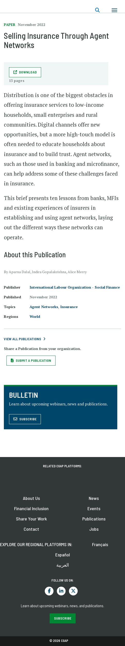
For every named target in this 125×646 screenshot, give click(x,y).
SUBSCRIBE (62, 618)
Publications (93, 518)
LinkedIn (61, 591)
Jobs (94, 529)
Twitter (73, 591)
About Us (31, 498)
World (35, 316)
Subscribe (28, 419)
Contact (31, 529)
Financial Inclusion (31, 508)
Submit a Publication (33, 360)
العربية (62, 565)
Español (62, 554)
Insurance (69, 306)
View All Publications (22, 339)
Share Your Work (31, 518)
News (94, 498)
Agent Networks (44, 306)
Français (100, 544)
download (28, 72)
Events (93, 508)
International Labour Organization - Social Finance (75, 287)
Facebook (49, 591)
